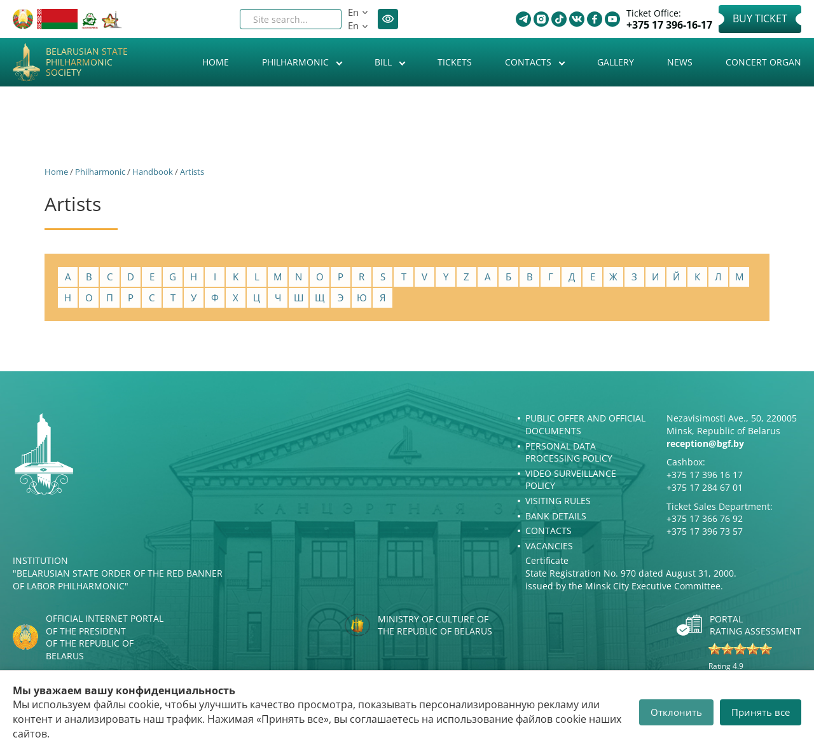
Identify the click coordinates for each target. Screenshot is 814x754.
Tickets (455, 62)
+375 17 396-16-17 (669, 25)
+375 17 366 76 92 (704, 518)
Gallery (615, 62)
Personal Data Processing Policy (568, 452)
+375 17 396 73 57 (704, 531)
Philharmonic (296, 62)
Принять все (760, 712)
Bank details (555, 516)
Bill (384, 62)
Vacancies (549, 546)
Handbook (152, 171)
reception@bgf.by (705, 443)
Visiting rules (558, 501)
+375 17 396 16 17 (704, 475)
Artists (192, 171)
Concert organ (763, 62)
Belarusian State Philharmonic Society (87, 62)
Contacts (529, 62)
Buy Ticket (760, 18)
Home (215, 62)
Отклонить (676, 712)
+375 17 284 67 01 (704, 487)
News (680, 62)
